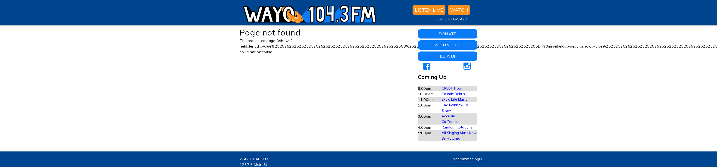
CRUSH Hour (452, 88)
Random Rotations (457, 127)
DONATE (448, 33)
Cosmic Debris (453, 94)
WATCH (459, 10)
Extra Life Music (454, 99)
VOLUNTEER (447, 45)
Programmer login (466, 159)
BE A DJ (447, 56)
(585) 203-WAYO (451, 19)
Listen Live (429, 10)
